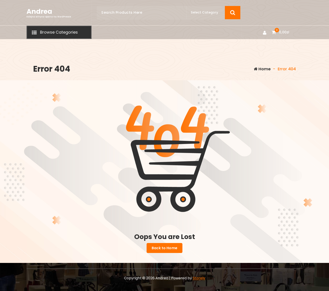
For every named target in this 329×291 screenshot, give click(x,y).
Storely (199, 278)
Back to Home (164, 248)
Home (262, 69)
